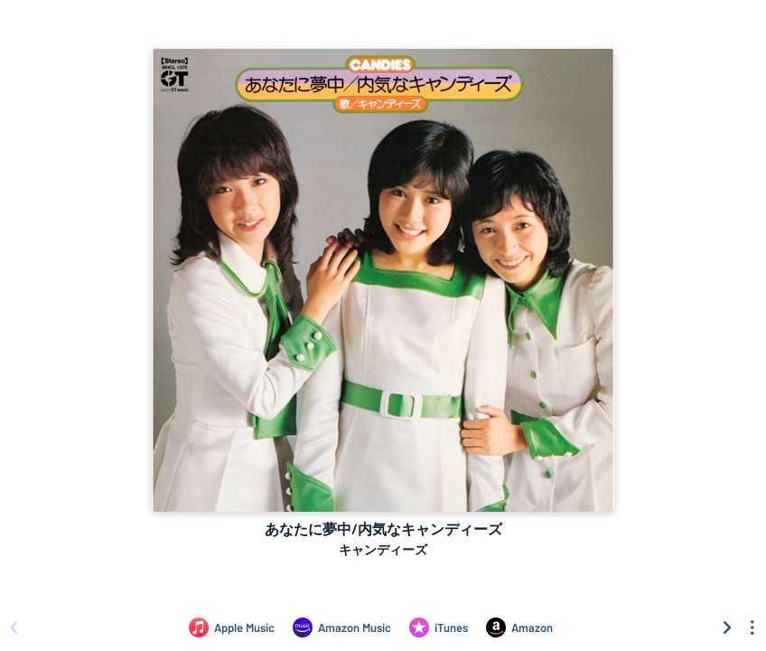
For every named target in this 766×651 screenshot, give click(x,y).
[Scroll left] (13, 627)
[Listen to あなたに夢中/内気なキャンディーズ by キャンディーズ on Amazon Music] (341, 627)
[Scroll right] (727, 627)
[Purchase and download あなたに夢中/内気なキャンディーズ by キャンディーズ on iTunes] (438, 627)
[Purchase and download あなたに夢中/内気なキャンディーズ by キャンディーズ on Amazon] (519, 627)
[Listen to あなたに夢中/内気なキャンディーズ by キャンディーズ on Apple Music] (232, 627)
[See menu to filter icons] (752, 627)
